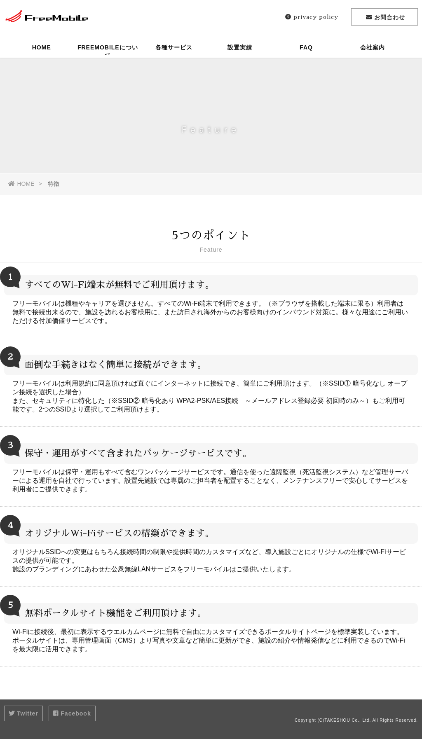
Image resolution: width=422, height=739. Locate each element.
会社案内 (372, 47)
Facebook (72, 713)
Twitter (23, 713)
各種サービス (173, 47)
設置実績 (239, 47)
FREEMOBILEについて (107, 51)
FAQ (306, 47)
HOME (41, 47)
